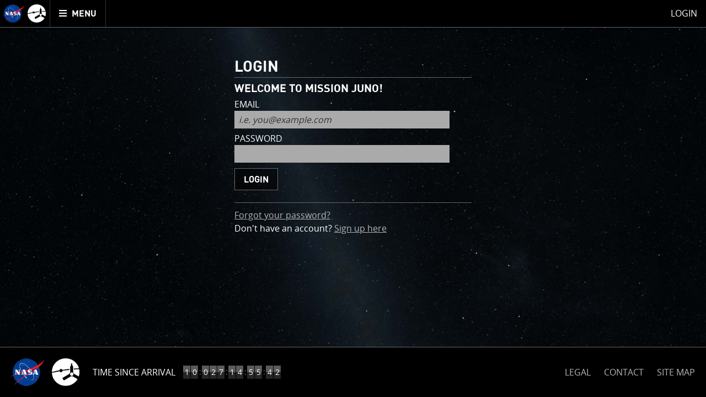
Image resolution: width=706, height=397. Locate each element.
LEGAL (577, 370)
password (258, 139)
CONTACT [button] (624, 372)
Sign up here (360, 228)
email (246, 105)
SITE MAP (676, 372)
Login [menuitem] (684, 13)
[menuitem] (78, 13)
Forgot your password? (282, 215)
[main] (353, 198)
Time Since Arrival (134, 372)
